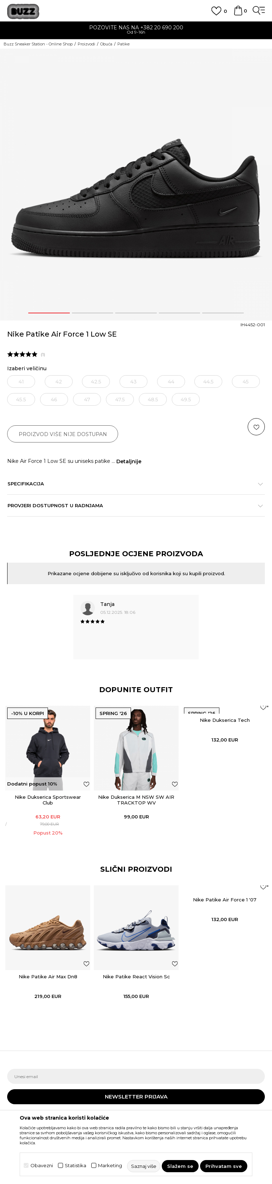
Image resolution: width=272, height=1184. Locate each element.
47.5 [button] (120, 399)
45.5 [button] (21, 399)
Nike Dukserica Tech (225, 720)
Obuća (106, 44)
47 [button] (87, 399)
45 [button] (246, 381)
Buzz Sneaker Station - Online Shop (38, 44)
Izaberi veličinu (27, 369)
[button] (256, 426)
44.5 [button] (208, 381)
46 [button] (54, 399)
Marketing (110, 1165)
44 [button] (171, 381)
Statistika (75, 1165)
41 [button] (21, 381)
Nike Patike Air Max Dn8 (48, 976)
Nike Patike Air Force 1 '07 (224, 899)
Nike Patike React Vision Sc (136, 976)
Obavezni (41, 1165)
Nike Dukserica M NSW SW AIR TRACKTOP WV (136, 800)
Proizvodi (86, 44)
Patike (123, 44)
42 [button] (58, 381)
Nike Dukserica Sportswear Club (48, 800)
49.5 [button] (186, 399)
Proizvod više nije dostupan (63, 434)
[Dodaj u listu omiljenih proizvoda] (86, 784)
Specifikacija (132, 483)
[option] (136, 30)
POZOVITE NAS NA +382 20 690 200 (136, 27)
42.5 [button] (96, 381)
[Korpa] (238, 14)
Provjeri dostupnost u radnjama (132, 505)
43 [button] (133, 381)
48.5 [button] (153, 399)
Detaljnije (128, 461)
